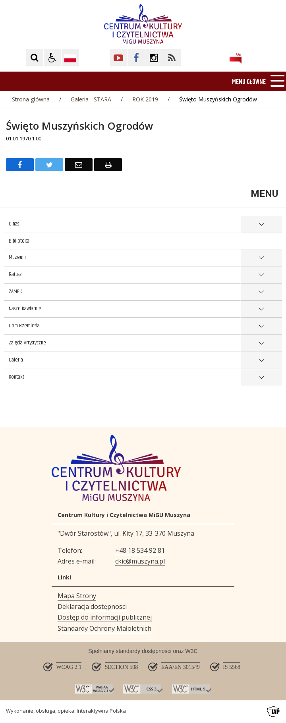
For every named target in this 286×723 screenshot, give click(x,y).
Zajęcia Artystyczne (27, 342)
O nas (14, 224)
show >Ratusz (261, 275)
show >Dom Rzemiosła (261, 326)
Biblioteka (19, 241)
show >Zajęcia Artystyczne (261, 343)
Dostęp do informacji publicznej (105, 617)
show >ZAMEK (261, 292)
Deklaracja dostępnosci (92, 606)
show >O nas (261, 224)
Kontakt (16, 377)
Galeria (16, 360)
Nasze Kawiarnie (25, 308)
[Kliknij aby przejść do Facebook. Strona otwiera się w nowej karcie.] (136, 57)
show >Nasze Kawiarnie (261, 309)
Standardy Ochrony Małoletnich (104, 628)
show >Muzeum (261, 257)
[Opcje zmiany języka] (70, 57)
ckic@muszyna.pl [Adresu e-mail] (140, 561)
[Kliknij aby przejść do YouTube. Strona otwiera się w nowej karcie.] (118, 57)
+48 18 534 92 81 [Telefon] (140, 550)
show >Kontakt (261, 377)
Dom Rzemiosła (24, 325)
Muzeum (17, 257)
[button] (52, 57)
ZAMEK (15, 291)
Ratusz (15, 274)
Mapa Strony (77, 595)
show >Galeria (261, 360)
